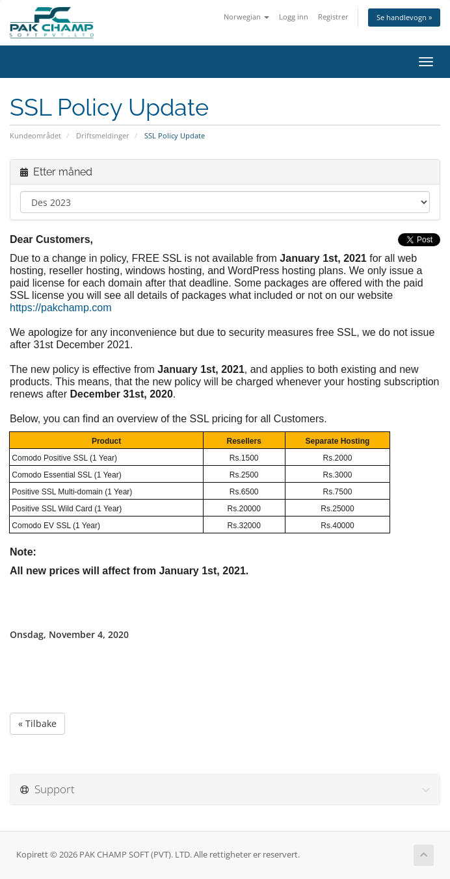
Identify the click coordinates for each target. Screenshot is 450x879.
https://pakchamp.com (61, 307)
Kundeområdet (35, 135)
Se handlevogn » (404, 17)
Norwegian (246, 16)
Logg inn (293, 16)
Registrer (333, 16)
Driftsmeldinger (102, 135)
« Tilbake (37, 723)
